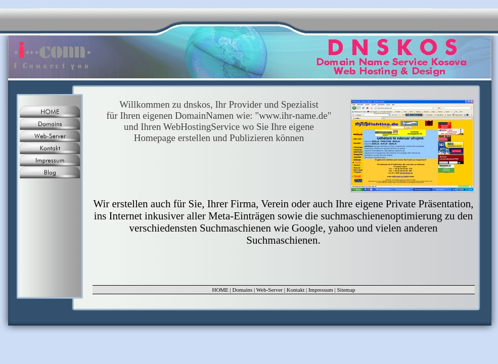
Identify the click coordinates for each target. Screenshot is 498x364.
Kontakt (295, 290)
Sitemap (346, 290)
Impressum (320, 290)
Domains (243, 290)
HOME (220, 290)
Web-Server (269, 290)
